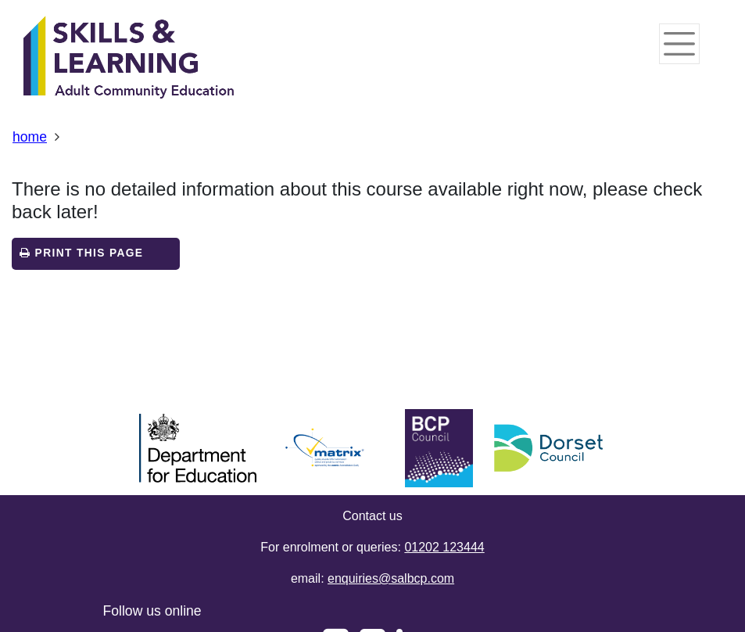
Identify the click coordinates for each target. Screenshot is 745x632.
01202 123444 (444, 547)
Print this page (81, 253)
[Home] (129, 58)
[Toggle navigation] (679, 43)
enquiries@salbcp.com (391, 578)
